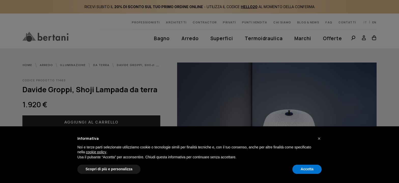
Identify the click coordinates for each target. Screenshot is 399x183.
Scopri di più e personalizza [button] (109, 169)
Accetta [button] (307, 169)
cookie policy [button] (96, 152)
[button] (319, 138)
